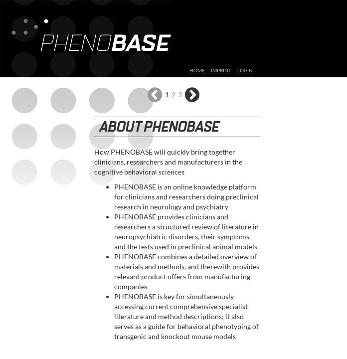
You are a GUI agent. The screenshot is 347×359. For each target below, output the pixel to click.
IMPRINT (221, 70)
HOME (197, 70)
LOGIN (245, 70)
